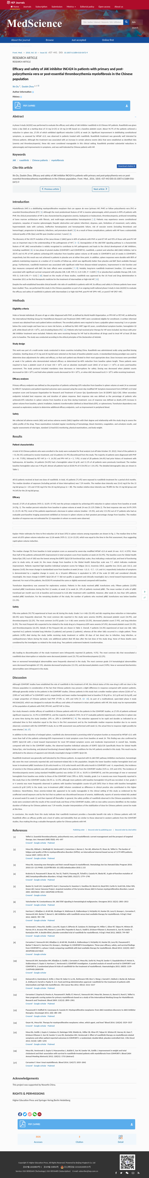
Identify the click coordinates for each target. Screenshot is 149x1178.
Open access (104, 6)
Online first (108, 40)
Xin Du (16, 86)
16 (26, 729)
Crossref (29, 843)
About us (119, 6)
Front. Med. (17, 52)
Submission (57, 6)
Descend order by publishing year (100, 830)
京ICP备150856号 (51, 1167)
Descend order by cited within (125, 830)
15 (87, 699)
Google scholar (40, 843)
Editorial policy (87, 6)
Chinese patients (40, 160)
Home (15, 6)
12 (65, 330)
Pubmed (51, 843)
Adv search (135, 23)
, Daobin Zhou (27, 86)
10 (40, 275)
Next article (100, 189)
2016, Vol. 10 (31, 52)
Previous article (50, 189)
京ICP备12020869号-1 (32, 1167)
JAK (14, 160)
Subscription (41, 6)
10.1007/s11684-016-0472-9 (76, 52)
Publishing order (79, 830)
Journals (27, 6)
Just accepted (79, 40)
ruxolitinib (24, 160)
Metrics (71, 6)
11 (97, 279)
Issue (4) (43, 52)
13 (83, 699)
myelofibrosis (57, 160)
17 (29, 729)
